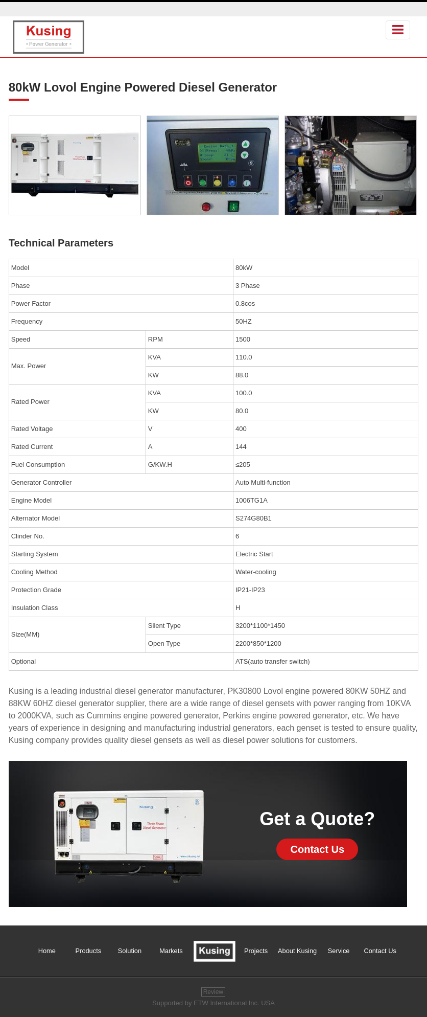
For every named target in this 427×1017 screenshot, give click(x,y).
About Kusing (297, 951)
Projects (256, 951)
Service (339, 951)
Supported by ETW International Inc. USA (213, 1003)
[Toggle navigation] (398, 29)
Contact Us (318, 849)
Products (89, 951)
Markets (171, 951)
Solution (129, 951)
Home (47, 951)
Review (213, 992)
